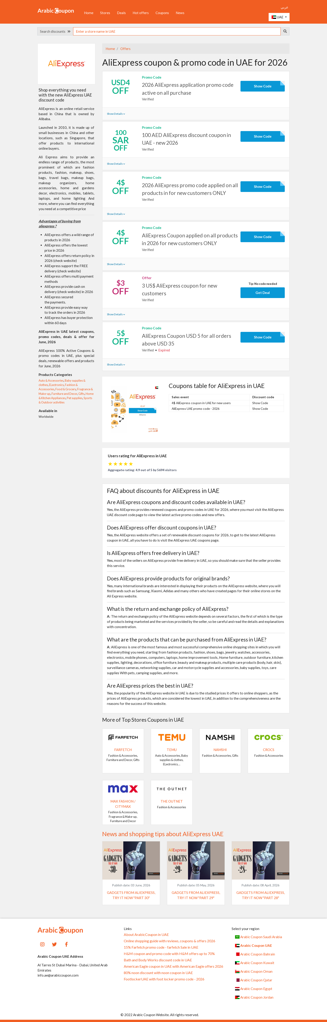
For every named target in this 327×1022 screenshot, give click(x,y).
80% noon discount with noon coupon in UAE (158, 973)
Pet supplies (74, 398)
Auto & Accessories (51, 380)
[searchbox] (177, 31)
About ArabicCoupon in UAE (146, 934)
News (180, 13)
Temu (172, 750)
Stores (105, 13)
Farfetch (123, 750)
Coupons (162, 13)
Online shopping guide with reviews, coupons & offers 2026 (169, 941)
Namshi (220, 750)
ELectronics (56, 385)
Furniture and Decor (64, 393)
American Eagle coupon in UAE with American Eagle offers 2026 (173, 966)
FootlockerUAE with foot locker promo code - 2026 (164, 979)
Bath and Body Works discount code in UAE (158, 960)
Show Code (263, 86)
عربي (284, 7)
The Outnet (172, 801)
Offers (125, 49)
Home (88, 13)
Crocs (268, 750)
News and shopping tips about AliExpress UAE (162, 834)
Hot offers (141, 13)
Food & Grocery (65, 389)
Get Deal (262, 293)
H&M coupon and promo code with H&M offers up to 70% (169, 954)
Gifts (81, 393)
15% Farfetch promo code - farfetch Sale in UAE (161, 947)
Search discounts (55, 31)
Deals (121, 13)
